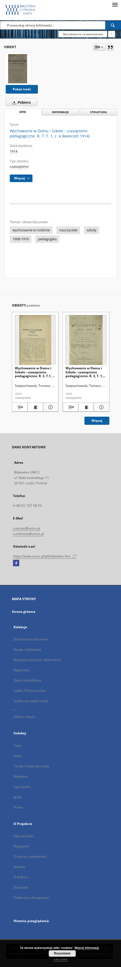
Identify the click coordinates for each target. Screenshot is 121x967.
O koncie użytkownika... (31, 856)
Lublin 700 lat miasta (29, 690)
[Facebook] (16, 563)
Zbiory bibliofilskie (27, 680)
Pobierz (20, 102)
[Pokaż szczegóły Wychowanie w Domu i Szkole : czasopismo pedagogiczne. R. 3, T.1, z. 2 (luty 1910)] (49, 407)
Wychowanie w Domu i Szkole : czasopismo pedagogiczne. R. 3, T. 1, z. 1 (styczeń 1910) (86, 372)
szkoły (92, 230)
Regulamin (22, 846)
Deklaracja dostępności (32, 897)
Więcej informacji (86, 947)
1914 (13, 151)
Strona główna (23, 611)
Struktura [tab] (98, 112)
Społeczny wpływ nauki (31, 701)
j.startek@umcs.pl (26, 528)
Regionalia (22, 670)
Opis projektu (24, 836)
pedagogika (47, 239)
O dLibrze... (22, 877)
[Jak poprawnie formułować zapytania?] (111, 34)
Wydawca (21, 776)
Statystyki (21, 887)
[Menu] (115, 4)
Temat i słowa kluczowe (32, 766)
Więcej (96, 420)
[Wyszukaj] (113, 25)
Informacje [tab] (60, 112)
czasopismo (19, 166)
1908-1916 (20, 239)
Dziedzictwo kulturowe (31, 639)
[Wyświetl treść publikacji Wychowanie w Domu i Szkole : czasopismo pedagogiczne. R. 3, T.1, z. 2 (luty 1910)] (35, 407)
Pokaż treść (22, 89)
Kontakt (19, 866)
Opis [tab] (22, 112)
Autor (18, 756)
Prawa (18, 807)
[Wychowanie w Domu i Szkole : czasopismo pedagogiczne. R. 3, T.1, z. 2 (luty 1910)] (35, 340)
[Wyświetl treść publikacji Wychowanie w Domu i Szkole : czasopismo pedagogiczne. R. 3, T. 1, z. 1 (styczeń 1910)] (86, 407)
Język (17, 797)
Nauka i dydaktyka (27, 649)
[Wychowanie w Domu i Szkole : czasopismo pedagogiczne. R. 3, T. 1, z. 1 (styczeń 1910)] (86, 340)
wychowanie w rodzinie (31, 230)
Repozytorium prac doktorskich (37, 659)
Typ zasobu (22, 786)
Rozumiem (62, 953)
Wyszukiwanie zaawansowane (83, 34)
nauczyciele (68, 230)
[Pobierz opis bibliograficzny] (19, 407)
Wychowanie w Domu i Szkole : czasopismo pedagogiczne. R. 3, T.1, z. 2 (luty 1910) (35, 372)
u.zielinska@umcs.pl (28, 533)
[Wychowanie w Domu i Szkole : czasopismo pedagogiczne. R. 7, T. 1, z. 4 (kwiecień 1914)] (18, 68)
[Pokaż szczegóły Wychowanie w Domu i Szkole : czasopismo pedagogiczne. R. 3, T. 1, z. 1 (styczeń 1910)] (100, 407)
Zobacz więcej (24, 716)
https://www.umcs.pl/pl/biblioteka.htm (45, 556)
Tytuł (17, 745)
